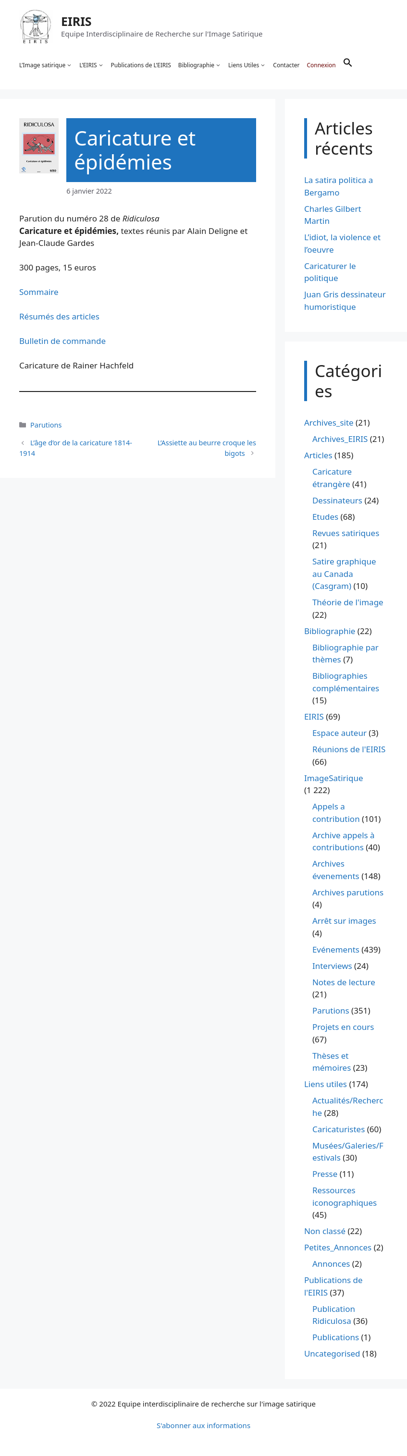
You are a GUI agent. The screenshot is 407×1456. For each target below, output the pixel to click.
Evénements (335, 949)
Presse (324, 1173)
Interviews (332, 965)
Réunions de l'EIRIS (348, 749)
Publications (335, 1337)
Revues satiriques (345, 532)
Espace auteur (339, 732)
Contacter (286, 65)
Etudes (325, 516)
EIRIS (76, 21)
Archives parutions (347, 892)
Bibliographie (199, 65)
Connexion (321, 65)
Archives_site (329, 422)
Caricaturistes (338, 1129)
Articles (318, 455)
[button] (348, 65)
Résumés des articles (59, 316)
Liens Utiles (247, 65)
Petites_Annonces (337, 1247)
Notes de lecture (343, 982)
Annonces (331, 1263)
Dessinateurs (337, 500)
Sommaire (39, 291)
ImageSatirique (333, 777)
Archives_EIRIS (340, 438)
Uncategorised (332, 1353)
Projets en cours (343, 1026)
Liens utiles (325, 1083)
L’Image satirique (45, 65)
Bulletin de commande (62, 340)
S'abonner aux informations (203, 1425)
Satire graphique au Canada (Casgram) (344, 573)
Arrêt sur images (344, 920)
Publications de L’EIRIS (141, 65)
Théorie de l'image (347, 602)
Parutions (46, 424)
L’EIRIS (91, 65)
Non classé (324, 1230)
